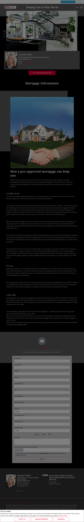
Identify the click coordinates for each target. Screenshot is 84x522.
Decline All (61, 519)
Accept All (22, 519)
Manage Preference (41, 519)
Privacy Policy (63, 516)
